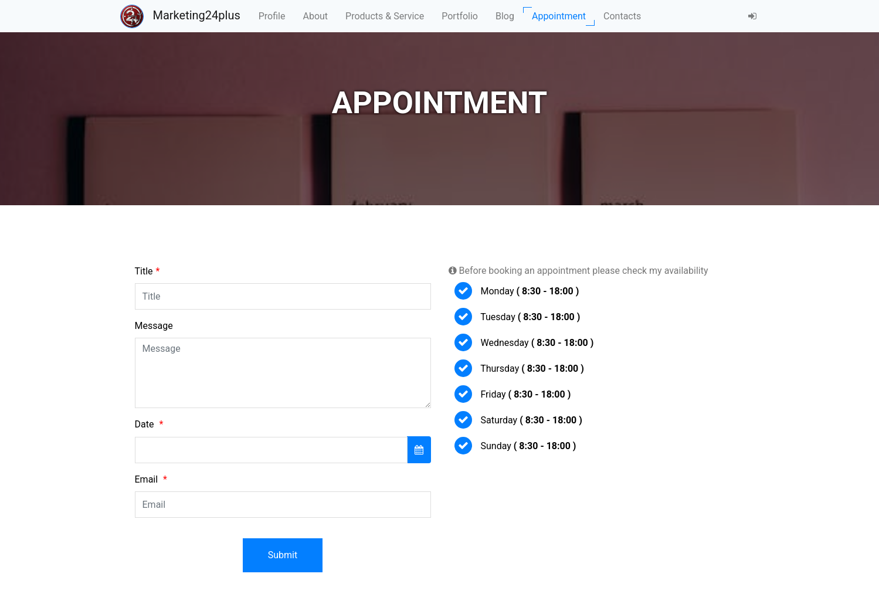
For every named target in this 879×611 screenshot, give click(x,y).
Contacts (622, 16)
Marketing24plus (180, 16)
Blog (505, 16)
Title (147, 271)
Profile (272, 16)
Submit (282, 555)
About (315, 16)
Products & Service (384, 16)
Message (154, 325)
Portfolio (460, 16)
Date (149, 424)
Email (151, 479)
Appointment (559, 16)
